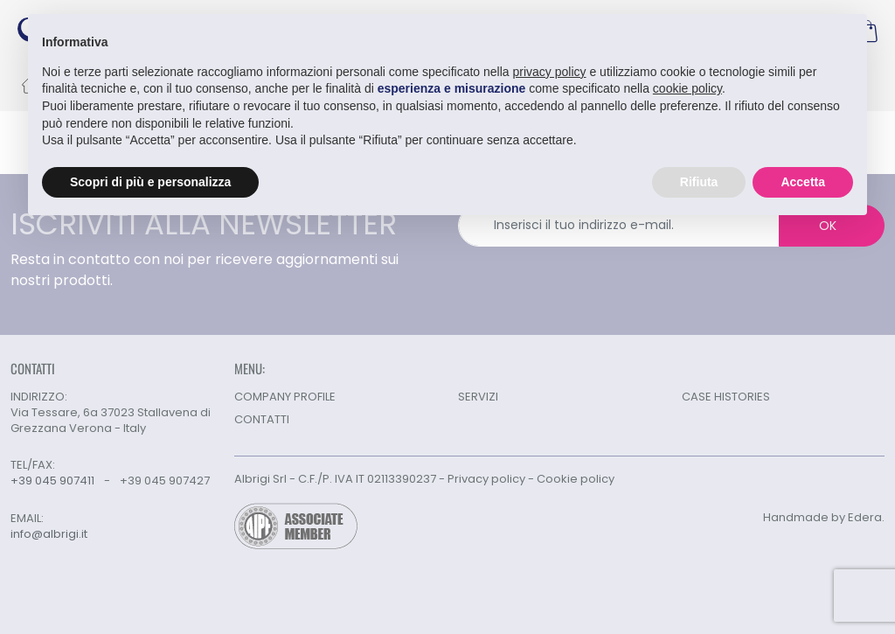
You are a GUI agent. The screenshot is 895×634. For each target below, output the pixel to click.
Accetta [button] (803, 181)
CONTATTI (261, 419)
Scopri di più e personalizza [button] (150, 181)
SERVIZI (478, 396)
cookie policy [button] (687, 88)
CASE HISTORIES (726, 396)
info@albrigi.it (48, 534)
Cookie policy (575, 478)
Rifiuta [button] (699, 181)
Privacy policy (486, 478)
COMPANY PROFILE (285, 396)
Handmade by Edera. (824, 517)
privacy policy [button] (549, 71)
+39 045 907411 (52, 480)
